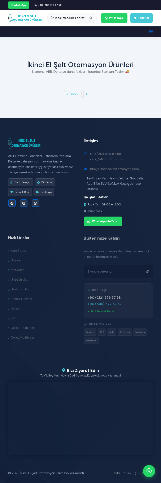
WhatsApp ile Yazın (102, 221)
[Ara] (91, 18)
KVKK (117, 473)
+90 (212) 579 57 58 (48, 5)
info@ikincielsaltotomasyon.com (114, 169)
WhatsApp (19, 5)
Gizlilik (127, 473)
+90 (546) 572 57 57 (106, 159)
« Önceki (72, 94)
